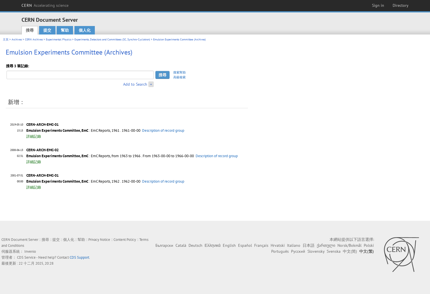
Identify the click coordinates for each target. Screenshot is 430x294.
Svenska (334, 251)
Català (181, 245)
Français (261, 245)
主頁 (5, 39)
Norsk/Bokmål (349, 245)
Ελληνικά (213, 245)
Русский (298, 251)
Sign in (378, 5)
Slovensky (315, 251)
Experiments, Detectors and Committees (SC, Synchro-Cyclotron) (112, 39)
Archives (17, 39)
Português (280, 251)
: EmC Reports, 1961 (72, 130)
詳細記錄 (33, 136)
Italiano (293, 245)
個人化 (85, 30)
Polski (369, 245)
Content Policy (125, 239)
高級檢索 (179, 77)
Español (245, 245)
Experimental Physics (58, 39)
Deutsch (195, 245)
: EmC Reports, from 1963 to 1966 (83, 156)
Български (164, 245)
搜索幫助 (179, 72)
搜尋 (30, 30)
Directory (400, 5)
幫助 (65, 30)
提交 (47, 30)
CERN (45, 5)
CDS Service (26, 257)
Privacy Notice (99, 239)
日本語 (309, 245)
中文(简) (350, 251)
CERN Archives (34, 39)
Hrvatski (278, 245)
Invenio (30, 251)
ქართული (326, 245)
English (229, 245)
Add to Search (135, 84)
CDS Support (79, 257)
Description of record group (163, 130)
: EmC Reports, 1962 (72, 181)
